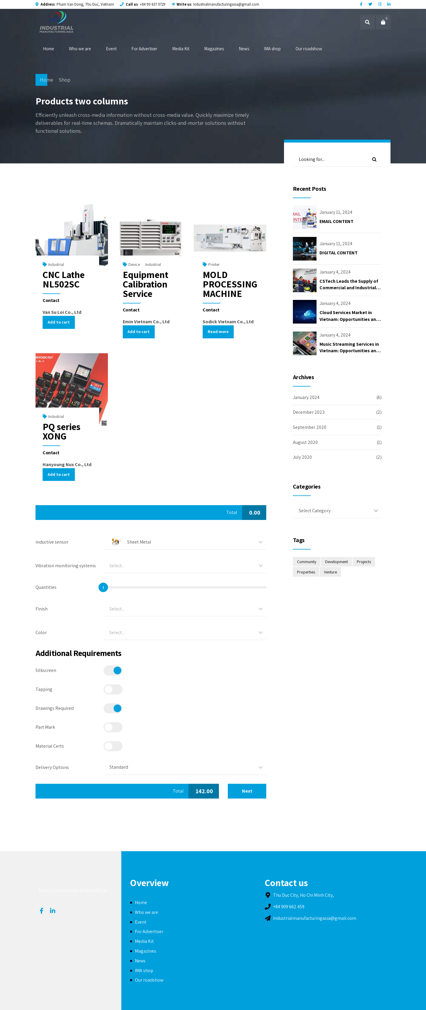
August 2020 (305, 442)
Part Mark (45, 727)
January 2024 (306, 397)
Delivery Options (52, 767)
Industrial (56, 264)
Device (134, 264)
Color (41, 632)
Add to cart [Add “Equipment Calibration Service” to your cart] (139, 331)
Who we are (80, 48)
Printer (214, 264)
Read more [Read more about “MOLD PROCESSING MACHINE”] (218, 331)
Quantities (46, 587)
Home (48, 48)
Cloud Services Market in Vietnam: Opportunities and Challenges (349, 319)
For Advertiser (144, 48)
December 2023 (309, 412)
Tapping (44, 689)
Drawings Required (55, 708)
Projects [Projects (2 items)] (364, 561)
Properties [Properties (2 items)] (306, 572)
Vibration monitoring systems (66, 566)
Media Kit (180, 48)
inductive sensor (52, 542)
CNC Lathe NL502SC (64, 279)
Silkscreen (46, 670)
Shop (64, 79)
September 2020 (309, 427)
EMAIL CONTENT (337, 221)
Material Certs (50, 746)
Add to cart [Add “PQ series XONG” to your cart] (59, 474)
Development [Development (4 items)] (336, 561)
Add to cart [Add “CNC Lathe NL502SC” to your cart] (59, 322)
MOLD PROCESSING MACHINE (230, 284)
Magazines (214, 48)
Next (247, 791)
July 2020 (302, 457)
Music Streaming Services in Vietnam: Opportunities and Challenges (349, 351)
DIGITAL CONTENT (339, 253)
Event (111, 48)
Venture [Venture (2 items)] (330, 572)
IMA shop (272, 48)
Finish (42, 609)
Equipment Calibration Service (145, 284)
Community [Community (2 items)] (306, 561)
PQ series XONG (61, 431)
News (244, 48)
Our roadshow (309, 48)
